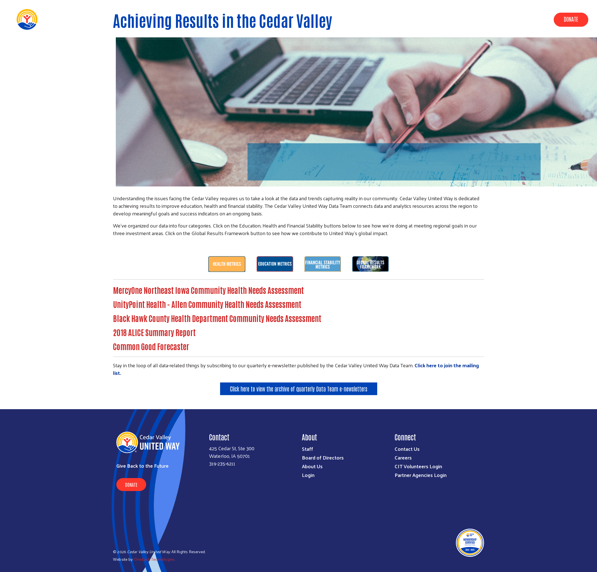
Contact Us (407, 448)
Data (441, 19)
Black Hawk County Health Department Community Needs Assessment (217, 318)
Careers (403, 457)
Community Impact (405, 19)
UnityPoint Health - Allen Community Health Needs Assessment (207, 304)
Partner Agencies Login (421, 474)
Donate (571, 18)
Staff (307, 448)
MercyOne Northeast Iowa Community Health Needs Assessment (208, 290)
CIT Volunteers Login (418, 466)
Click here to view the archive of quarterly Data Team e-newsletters (298, 388)
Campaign (495, 19)
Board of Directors (323, 457)
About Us (465, 19)
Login (308, 474)
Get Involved (528, 19)
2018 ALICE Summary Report (154, 332)
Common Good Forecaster (151, 346)
